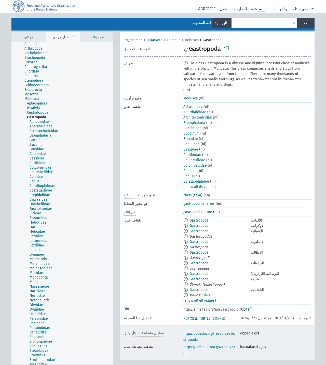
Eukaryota (154, 40)
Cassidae (190, 149)
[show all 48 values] (199, 300)
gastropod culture (197, 212)
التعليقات (239, 8)
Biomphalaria (194, 123)
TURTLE (204, 318)
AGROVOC (207, 8)
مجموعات (96, 37)
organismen (133, 40)
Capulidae (191, 144)
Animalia (173, 40)
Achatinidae (193, 107)
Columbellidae (195, 165)
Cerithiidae (192, 155)
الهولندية (221, 23)
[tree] (62, 203)
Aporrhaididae (194, 112)
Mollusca (191, 40)
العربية (304, 8)
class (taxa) (192, 195)
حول (223, 8)
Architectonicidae (197, 117)
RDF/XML (190, 318)
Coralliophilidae (196, 181)
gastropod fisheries (199, 203)
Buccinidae (192, 128)
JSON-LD (218, 318)
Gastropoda (199, 220)
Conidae (190, 171)
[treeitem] (33, 44)
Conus (188, 176)
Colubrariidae (194, 160)
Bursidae (190, 139)
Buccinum (191, 133)
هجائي (28, 37)
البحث (306, 23)
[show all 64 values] (199, 187)
